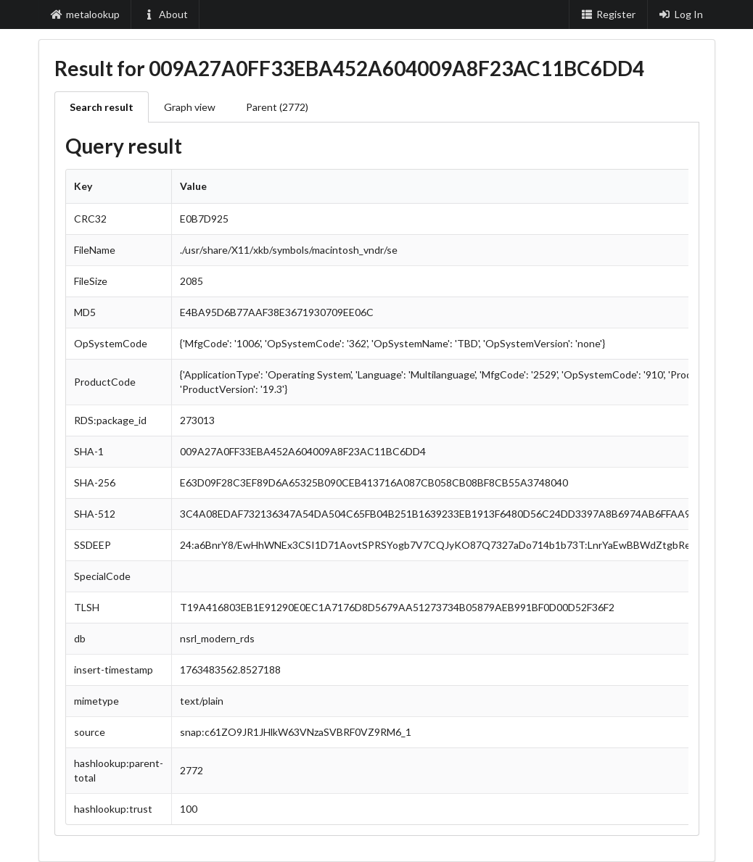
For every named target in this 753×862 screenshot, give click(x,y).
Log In (681, 14)
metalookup (85, 14)
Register (607, 14)
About (165, 14)
